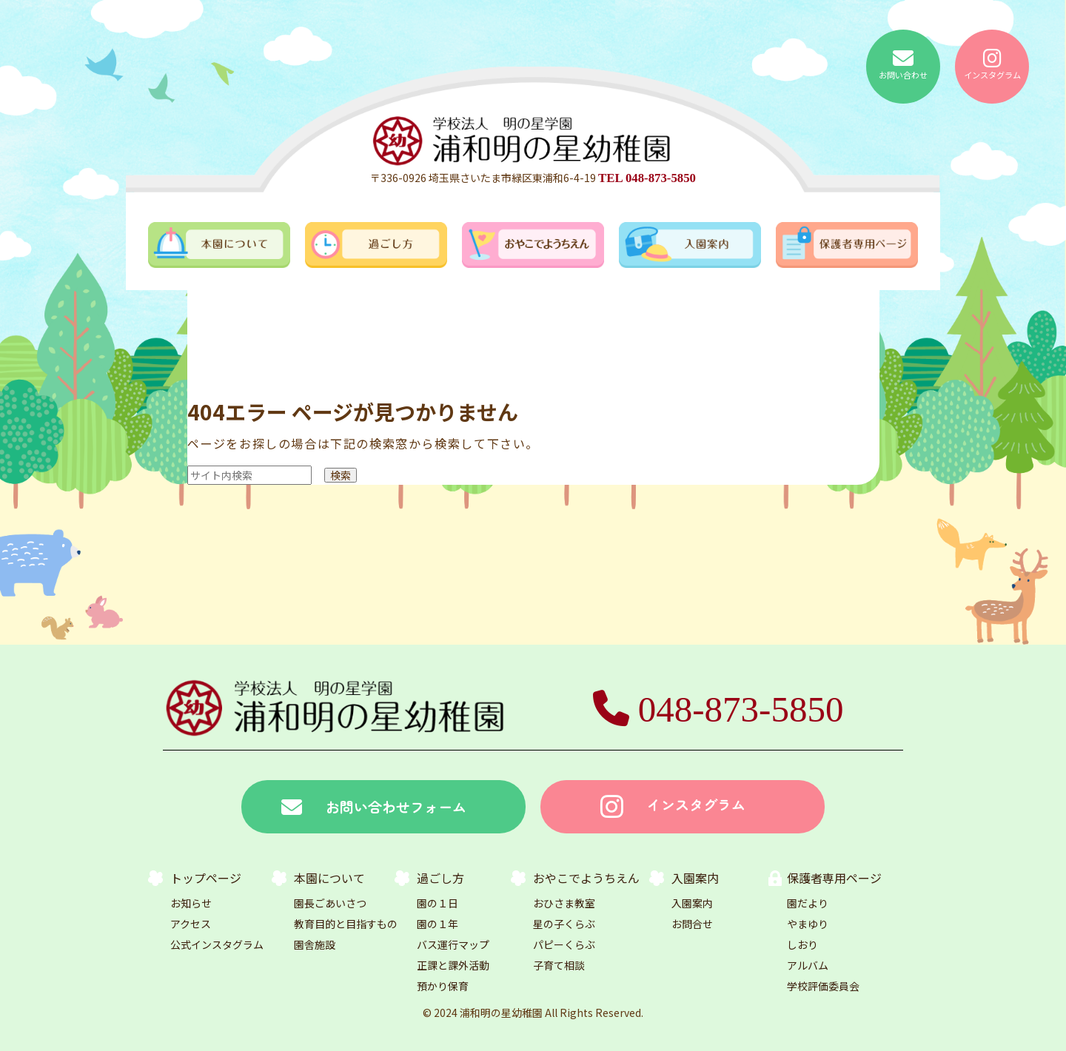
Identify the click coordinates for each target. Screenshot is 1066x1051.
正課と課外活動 (453, 965)
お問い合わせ (903, 64)
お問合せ (692, 923)
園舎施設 (314, 944)
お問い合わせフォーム (373, 807)
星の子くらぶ (564, 923)
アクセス (190, 923)
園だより (807, 903)
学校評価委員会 (823, 985)
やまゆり (807, 923)
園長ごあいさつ (330, 903)
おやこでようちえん (586, 878)
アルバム (807, 965)
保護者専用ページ (834, 878)
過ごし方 (440, 878)
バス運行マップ (453, 944)
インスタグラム (992, 64)
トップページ (205, 878)
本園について (329, 878)
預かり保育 (443, 985)
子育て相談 (559, 965)
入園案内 (695, 878)
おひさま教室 (564, 903)
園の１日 (437, 903)
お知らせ (191, 903)
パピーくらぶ (564, 944)
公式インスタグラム (217, 944)
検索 (340, 475)
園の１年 (437, 923)
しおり (802, 944)
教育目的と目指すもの (346, 923)
